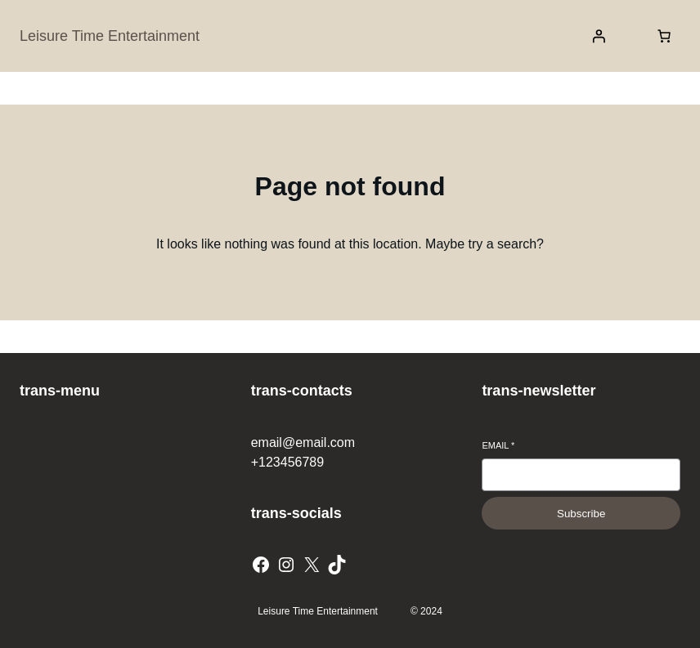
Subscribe (581, 513)
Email (498, 445)
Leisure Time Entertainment (110, 36)
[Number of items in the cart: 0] (664, 36)
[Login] (598, 36)
